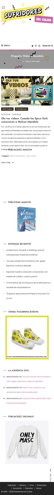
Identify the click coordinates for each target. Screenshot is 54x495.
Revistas (29, 488)
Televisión (11, 485)
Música (23, 485)
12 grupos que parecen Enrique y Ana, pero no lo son (28, 296)
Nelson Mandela (17, 156)
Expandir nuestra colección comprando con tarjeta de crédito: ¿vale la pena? (27, 274)
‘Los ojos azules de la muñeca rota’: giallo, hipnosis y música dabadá (26, 263)
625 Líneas (7, 109)
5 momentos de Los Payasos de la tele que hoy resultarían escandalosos (28, 285)
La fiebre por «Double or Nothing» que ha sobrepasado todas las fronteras (25, 252)
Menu (5, 45)
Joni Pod (17, 114)
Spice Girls (31, 156)
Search (47, 45)
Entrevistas (42, 485)
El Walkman (21, 109)
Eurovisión (17, 488)
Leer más (7, 162)
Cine (32, 485)
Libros (38, 488)
